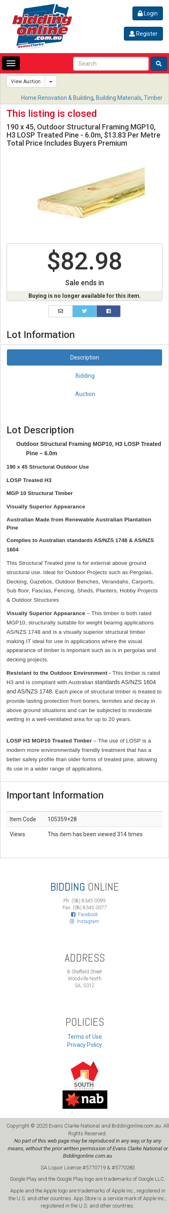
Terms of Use (84, 1036)
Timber (153, 98)
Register (143, 33)
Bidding (85, 375)
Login (148, 13)
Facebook (84, 914)
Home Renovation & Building (57, 98)
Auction (85, 394)
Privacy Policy (84, 1045)
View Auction (26, 81)
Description (84, 357)
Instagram (84, 921)
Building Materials (118, 98)
